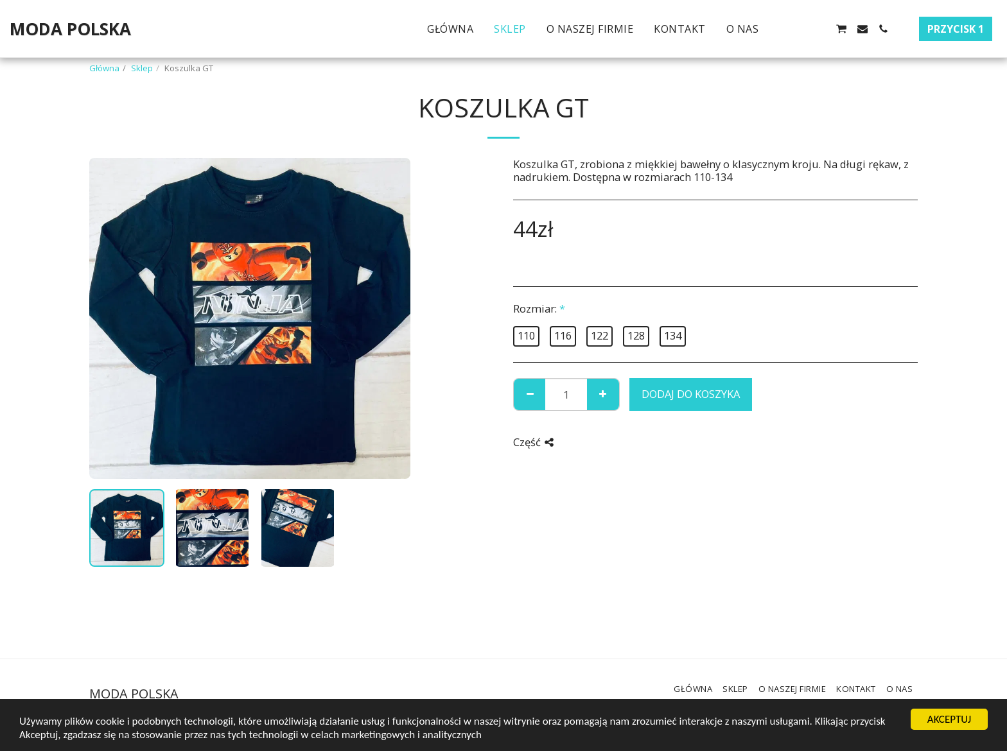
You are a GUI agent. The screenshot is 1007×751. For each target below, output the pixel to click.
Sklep (142, 68)
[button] (779, 29)
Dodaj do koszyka (691, 393)
